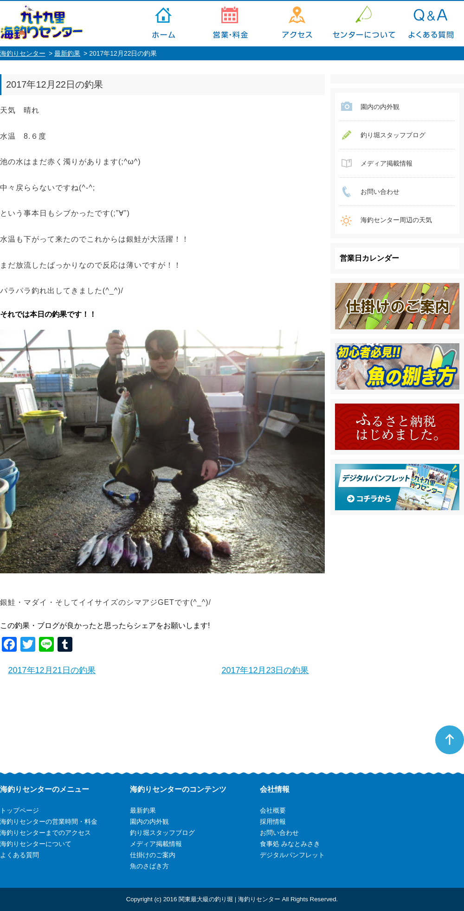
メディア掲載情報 (386, 163)
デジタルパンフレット (292, 855)
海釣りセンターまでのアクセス (297, 23)
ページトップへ (449, 739)
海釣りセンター (22, 53)
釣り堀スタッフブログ (393, 135)
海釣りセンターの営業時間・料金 (230, 23)
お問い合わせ (380, 191)
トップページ (163, 23)
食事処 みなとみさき (290, 843)
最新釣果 (67, 53)
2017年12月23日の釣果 (265, 670)
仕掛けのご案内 (152, 855)
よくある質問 (430, 23)
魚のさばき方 (149, 866)
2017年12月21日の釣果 (52, 670)
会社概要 (273, 810)
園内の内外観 (380, 106)
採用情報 (273, 821)
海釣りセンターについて (363, 23)
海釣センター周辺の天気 (396, 220)
